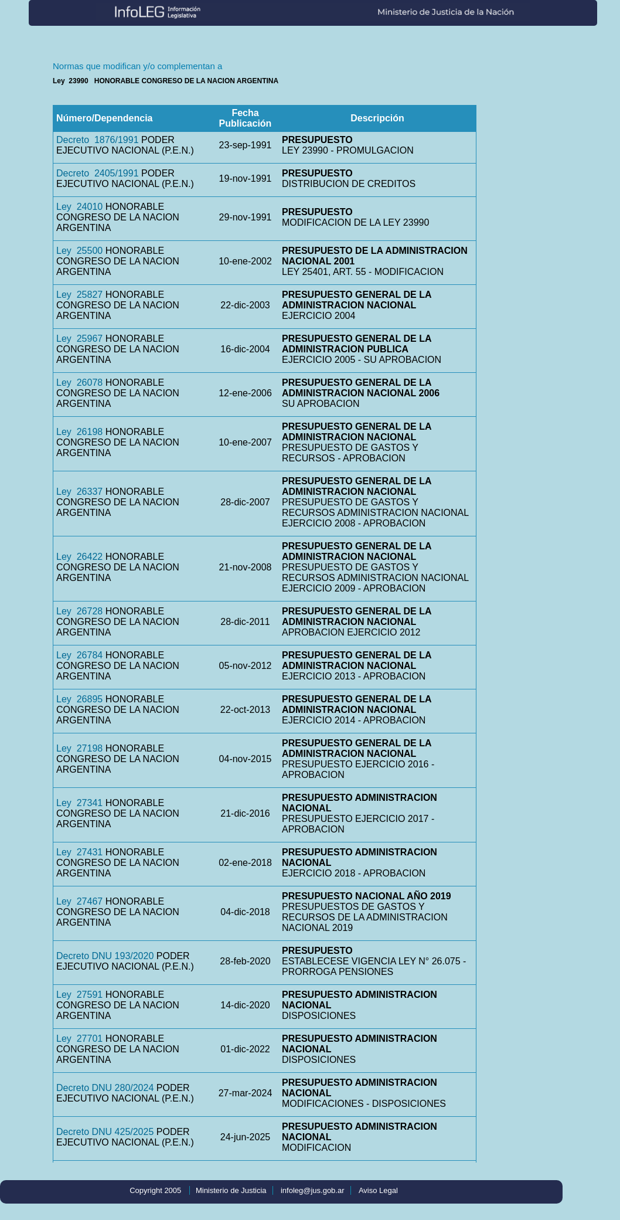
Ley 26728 (79, 611)
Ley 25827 (79, 295)
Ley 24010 (79, 207)
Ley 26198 (79, 432)
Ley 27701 (79, 1039)
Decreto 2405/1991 (97, 173)
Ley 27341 (79, 803)
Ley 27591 (79, 995)
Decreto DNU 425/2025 (105, 1132)
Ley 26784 (79, 655)
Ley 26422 (79, 557)
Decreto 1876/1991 (97, 140)
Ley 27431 (79, 852)
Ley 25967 (79, 339)
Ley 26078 (79, 383)
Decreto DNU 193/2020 (105, 956)
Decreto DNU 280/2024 (105, 1088)
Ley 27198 (79, 748)
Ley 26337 (79, 492)
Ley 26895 (79, 699)
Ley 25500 (79, 251)
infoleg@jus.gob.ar (313, 1190)
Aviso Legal (378, 1190)
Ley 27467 (79, 901)
